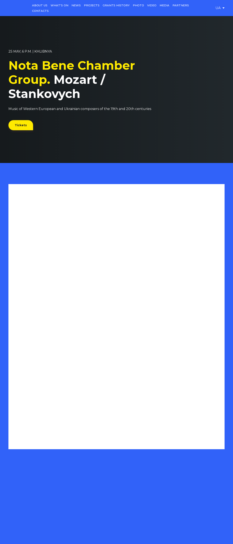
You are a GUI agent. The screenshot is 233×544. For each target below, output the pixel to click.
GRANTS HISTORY (116, 5)
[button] (20, 125)
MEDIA (164, 5)
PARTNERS (180, 5)
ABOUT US (39, 5)
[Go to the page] (17, 8)
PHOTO (138, 5)
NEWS (76, 5)
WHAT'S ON (59, 5)
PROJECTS (92, 5)
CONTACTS (40, 10)
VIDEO (151, 5)
